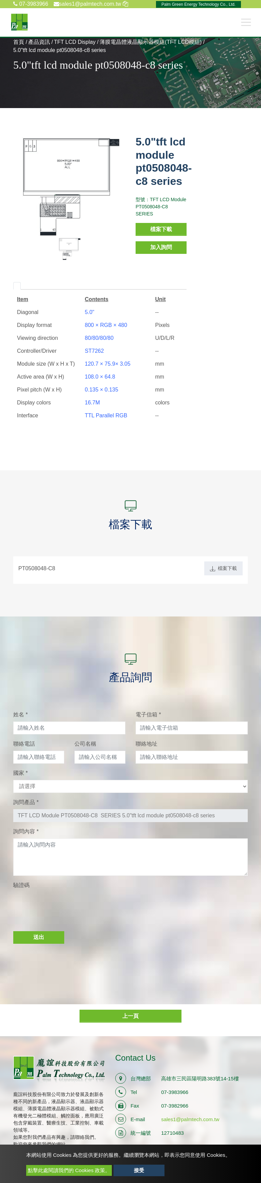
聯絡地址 (146, 744)
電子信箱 (148, 714)
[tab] (17, 286)
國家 (20, 773)
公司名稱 (85, 744)
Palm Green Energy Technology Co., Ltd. (198, 4)
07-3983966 (30, 4)
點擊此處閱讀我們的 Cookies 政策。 (69, 1170)
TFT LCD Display (74, 42)
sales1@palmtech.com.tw (190, 1119)
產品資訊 (39, 42)
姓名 (20, 714)
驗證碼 (21, 885)
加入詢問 (161, 247)
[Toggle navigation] (246, 22)
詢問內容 (26, 831)
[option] (69, 186)
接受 (139, 1170)
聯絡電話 (24, 744)
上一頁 (130, 1016)
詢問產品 (26, 802)
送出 (38, 937)
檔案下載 (161, 229)
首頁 (18, 42)
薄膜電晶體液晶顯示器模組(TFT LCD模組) (151, 42)
